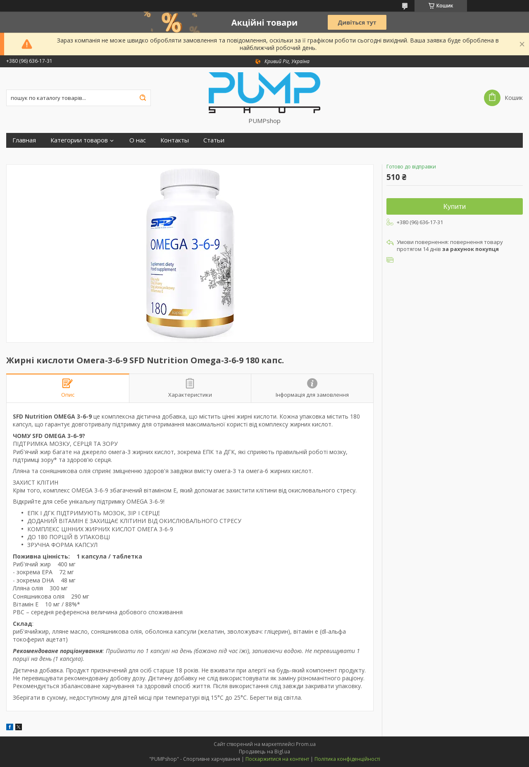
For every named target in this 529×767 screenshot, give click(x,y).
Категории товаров (79, 140)
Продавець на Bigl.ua (264, 751)
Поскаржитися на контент (277, 758)
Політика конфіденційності (347, 758)
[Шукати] (142, 98)
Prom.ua (306, 744)
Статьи (213, 140)
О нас (137, 140)
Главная (24, 140)
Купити (454, 207)
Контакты (174, 140)
